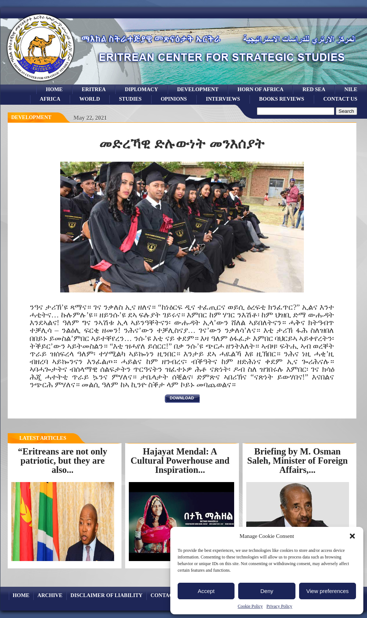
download (182, 398)
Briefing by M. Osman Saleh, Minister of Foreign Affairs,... (297, 460)
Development (31, 117)
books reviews (281, 99)
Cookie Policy (250, 606)
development (198, 89)
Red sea (313, 89)
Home (54, 89)
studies (130, 99)
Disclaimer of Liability (106, 595)
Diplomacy (141, 89)
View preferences (327, 591)
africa (50, 99)
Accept (206, 591)
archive (49, 595)
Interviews (223, 99)
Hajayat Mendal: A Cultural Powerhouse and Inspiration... (180, 460)
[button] (352, 536)
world (89, 99)
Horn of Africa (260, 89)
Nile (350, 89)
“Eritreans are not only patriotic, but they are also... (62, 460)
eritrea (94, 89)
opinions (174, 99)
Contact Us (340, 99)
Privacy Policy (279, 606)
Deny (266, 591)
